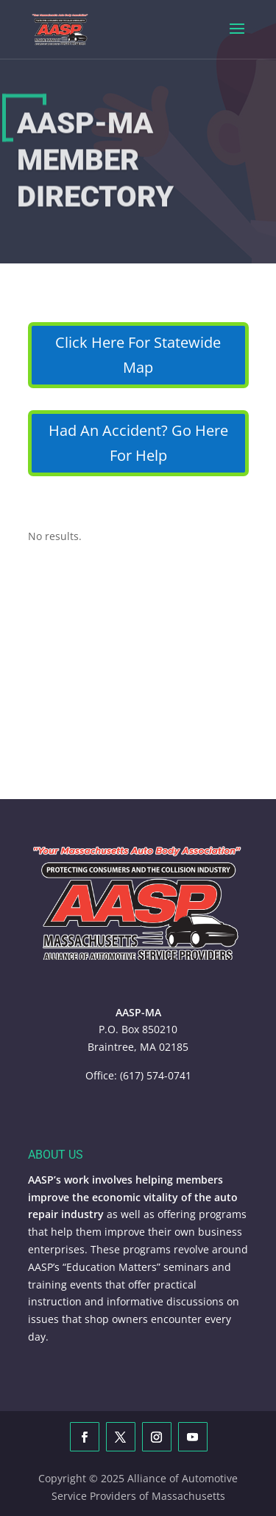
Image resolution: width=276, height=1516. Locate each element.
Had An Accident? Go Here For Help (138, 442)
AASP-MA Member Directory (95, 164)
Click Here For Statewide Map (138, 354)
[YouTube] (193, 1436)
